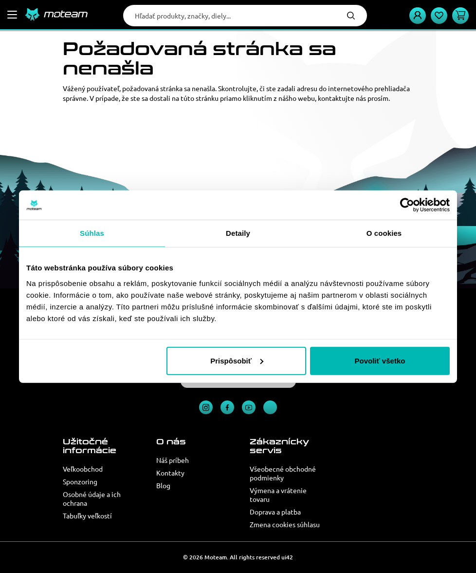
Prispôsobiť (236, 360)
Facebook (227, 407)
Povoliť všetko (380, 360)
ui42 (287, 557)
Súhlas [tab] (92, 233)
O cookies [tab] (384, 233)
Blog (163, 485)
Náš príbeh (172, 460)
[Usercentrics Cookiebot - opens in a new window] (407, 205)
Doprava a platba (275, 511)
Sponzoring (80, 481)
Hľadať (351, 15)
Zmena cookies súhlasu (285, 524)
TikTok (270, 407)
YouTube (249, 407)
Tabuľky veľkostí (87, 515)
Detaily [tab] (238, 233)
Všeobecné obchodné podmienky (283, 473)
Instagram (206, 407)
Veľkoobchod (83, 468)
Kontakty (170, 472)
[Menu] (12, 14)
